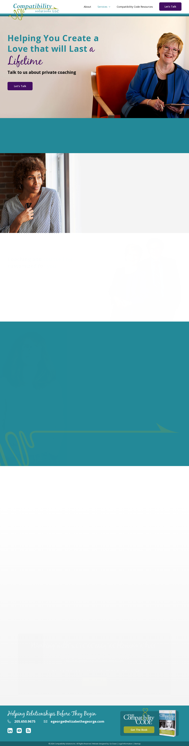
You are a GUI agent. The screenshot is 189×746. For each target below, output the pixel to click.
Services (102, 6)
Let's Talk (94, 682)
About (87, 6)
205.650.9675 (24, 721)
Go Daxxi (113, 744)
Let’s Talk (170, 6)
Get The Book (139, 729)
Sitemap (137, 744)
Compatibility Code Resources (135, 6)
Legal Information (125, 744)
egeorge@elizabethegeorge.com (77, 721)
